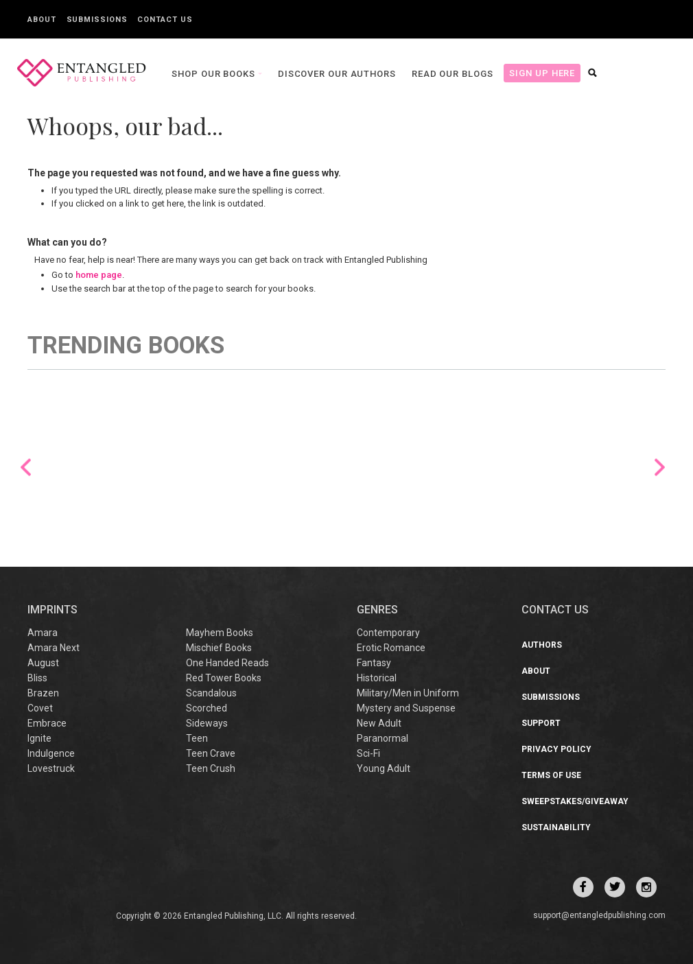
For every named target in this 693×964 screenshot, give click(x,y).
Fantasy (374, 662)
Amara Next (53, 647)
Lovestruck (51, 768)
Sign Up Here (536, 73)
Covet (40, 708)
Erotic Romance (391, 647)
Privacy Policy (556, 749)
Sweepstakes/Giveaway (575, 801)
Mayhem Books (219, 632)
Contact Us (164, 19)
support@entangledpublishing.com (599, 915)
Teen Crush (210, 768)
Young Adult (383, 768)
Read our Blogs (446, 74)
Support (541, 723)
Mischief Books (219, 647)
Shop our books (208, 74)
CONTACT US (555, 609)
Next (660, 466)
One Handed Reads (227, 662)
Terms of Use (551, 775)
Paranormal (382, 738)
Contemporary (388, 632)
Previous (26, 466)
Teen (197, 738)
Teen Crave (210, 753)
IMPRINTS (52, 609)
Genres (377, 609)
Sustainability (556, 827)
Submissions (97, 19)
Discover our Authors (331, 74)
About (41, 19)
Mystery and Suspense (406, 708)
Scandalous (211, 692)
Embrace (47, 723)
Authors (541, 645)
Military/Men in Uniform (408, 692)
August (43, 662)
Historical (377, 677)
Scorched (206, 708)
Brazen (43, 692)
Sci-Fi (368, 753)
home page (98, 275)
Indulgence (51, 753)
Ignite (39, 738)
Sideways (207, 723)
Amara (42, 632)
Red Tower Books (223, 677)
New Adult (379, 723)
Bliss (37, 677)
